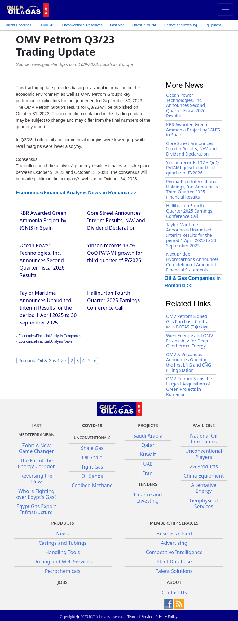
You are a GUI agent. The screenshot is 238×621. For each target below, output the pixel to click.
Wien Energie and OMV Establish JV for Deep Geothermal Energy (189, 341)
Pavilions (203, 425)
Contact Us (174, 592)
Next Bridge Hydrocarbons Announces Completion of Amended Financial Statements (192, 261)
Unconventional (82, 25)
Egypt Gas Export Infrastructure (36, 509)
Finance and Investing (180, 25)
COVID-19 (47, 25)
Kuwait (148, 454)
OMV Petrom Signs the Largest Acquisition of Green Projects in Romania (189, 386)
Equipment (213, 25)
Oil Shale (92, 457)
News (62, 533)
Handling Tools (62, 552)
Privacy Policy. (167, 616)
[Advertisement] (195, 54)
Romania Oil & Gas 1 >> (42, 360)
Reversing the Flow (36, 478)
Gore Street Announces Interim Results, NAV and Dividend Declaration (116, 220)
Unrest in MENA (144, 25)
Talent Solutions (174, 571)
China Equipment (204, 475)
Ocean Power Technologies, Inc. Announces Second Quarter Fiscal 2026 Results (42, 260)
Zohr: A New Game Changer (36, 448)
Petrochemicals (63, 571)
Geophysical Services (204, 503)
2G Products (204, 466)
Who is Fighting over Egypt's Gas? (36, 494)
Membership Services (174, 523)
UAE (148, 463)
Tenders (148, 484)
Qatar (148, 445)
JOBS (63, 582)
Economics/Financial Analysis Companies (49, 336)
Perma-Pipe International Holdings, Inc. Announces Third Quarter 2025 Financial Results (192, 189)
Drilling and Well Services (62, 561)
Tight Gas (92, 466)
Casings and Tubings (63, 543)
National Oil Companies (204, 438)
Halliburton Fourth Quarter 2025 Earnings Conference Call (113, 300)
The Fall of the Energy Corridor (36, 463)
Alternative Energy (203, 488)
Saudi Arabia (147, 435)
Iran (148, 473)
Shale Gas (92, 448)
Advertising (174, 543)
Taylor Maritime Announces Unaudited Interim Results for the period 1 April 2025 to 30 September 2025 (48, 307)
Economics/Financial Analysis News (45, 341)
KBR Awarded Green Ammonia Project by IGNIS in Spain (43, 220)
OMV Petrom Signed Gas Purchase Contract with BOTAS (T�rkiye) (189, 321)
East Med (117, 25)
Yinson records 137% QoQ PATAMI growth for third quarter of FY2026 (115, 253)
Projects (148, 425)
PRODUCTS (62, 523)
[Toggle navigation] (225, 9)
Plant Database (174, 561)
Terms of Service (139, 616)
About (174, 582)
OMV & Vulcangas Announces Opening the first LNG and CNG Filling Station (188, 362)
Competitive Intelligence (174, 552)
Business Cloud (174, 533)
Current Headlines (17, 25)
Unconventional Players (203, 453)
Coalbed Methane (92, 485)
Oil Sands (92, 476)
